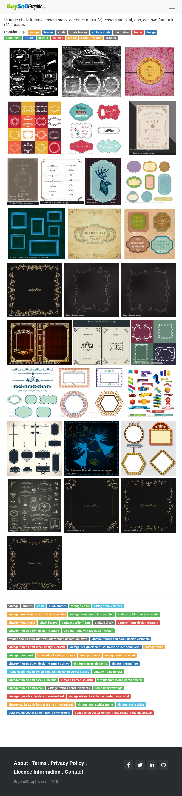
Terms (39, 763)
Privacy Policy (67, 763)
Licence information (37, 772)
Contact (74, 772)
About (21, 763)
